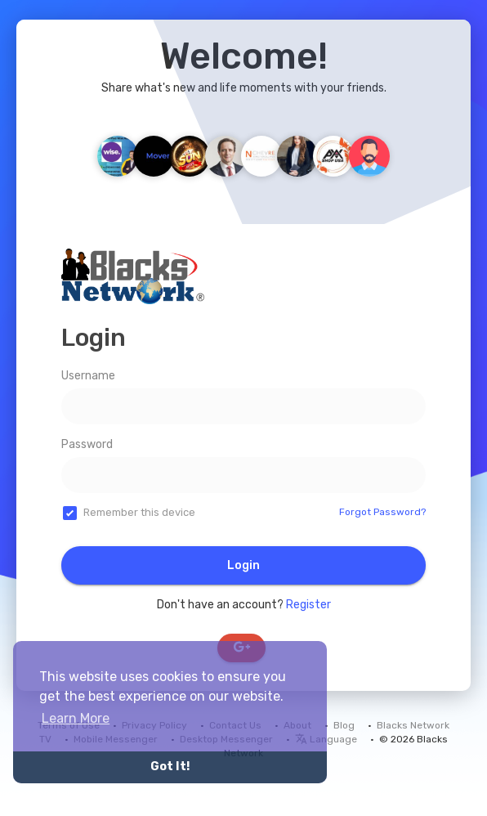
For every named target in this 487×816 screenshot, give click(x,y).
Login (243, 565)
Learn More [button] (75, 718)
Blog (344, 725)
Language (326, 739)
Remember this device (139, 512)
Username (88, 376)
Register (308, 605)
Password (87, 444)
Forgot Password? (382, 512)
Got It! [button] (170, 766)
